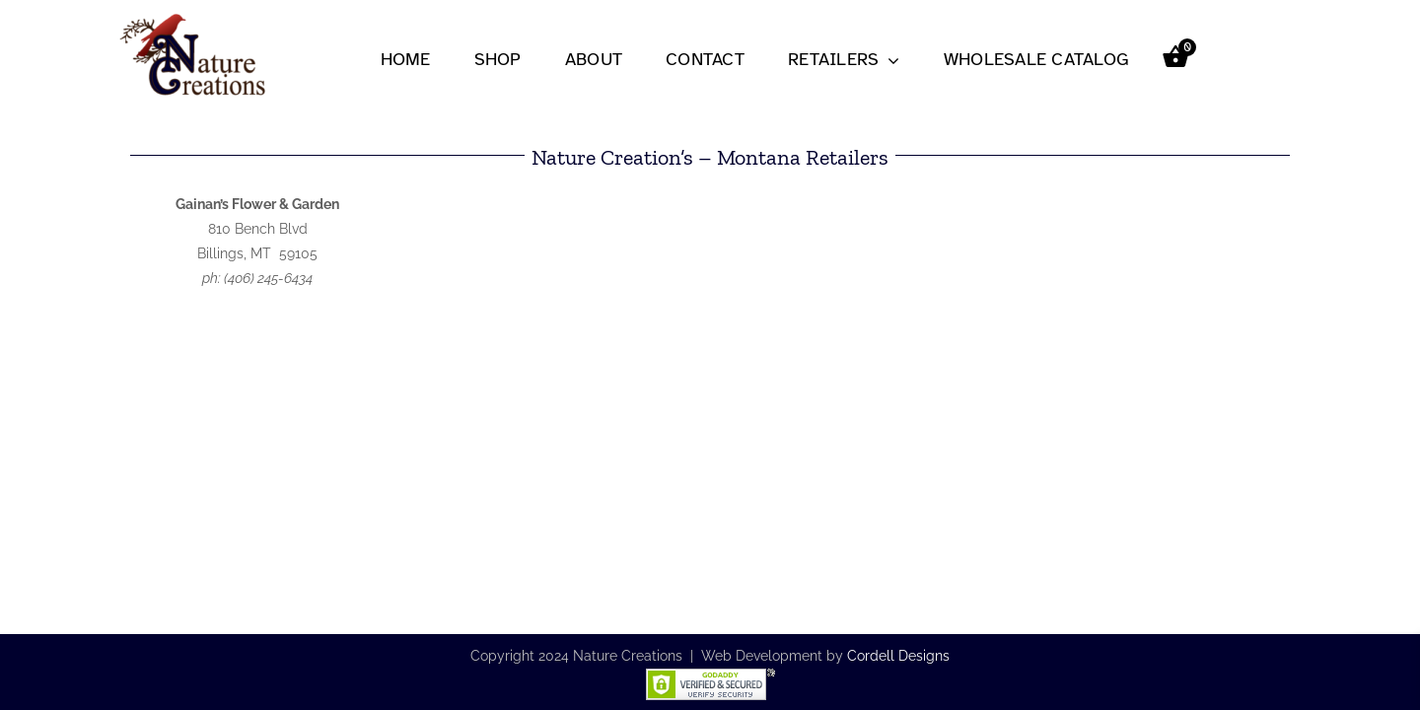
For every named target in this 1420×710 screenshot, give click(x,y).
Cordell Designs (898, 656)
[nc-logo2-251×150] (192, 17)
